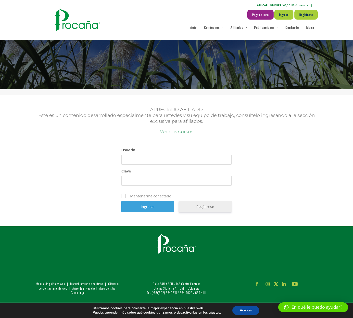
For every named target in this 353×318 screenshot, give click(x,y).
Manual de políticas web (50, 283)
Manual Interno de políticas (87, 283)
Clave (126, 171)
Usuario (128, 149)
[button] (313, 307)
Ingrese (284, 14)
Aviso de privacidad (84, 288)
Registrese (306, 14)
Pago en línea (260, 14)
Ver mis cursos (176, 131)
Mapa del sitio (107, 288)
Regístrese (205, 206)
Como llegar (78, 292)
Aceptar (246, 310)
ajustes (214, 312)
